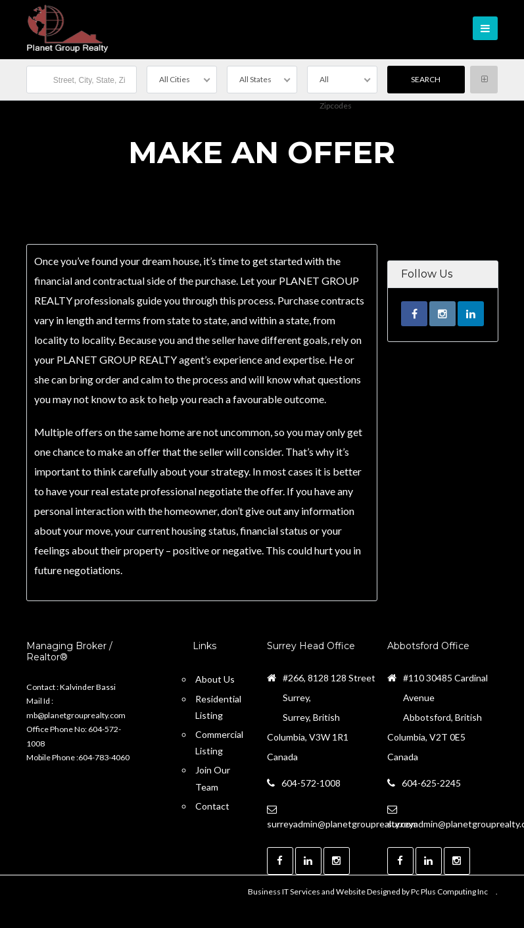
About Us (215, 679)
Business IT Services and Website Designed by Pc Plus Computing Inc (368, 891)
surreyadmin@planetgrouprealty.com (342, 823)
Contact (212, 806)
